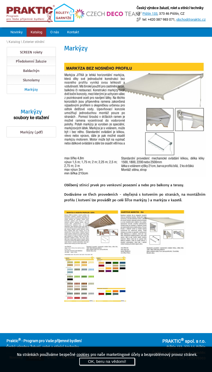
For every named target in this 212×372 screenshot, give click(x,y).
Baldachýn (31, 70)
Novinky (16, 32)
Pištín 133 (149, 14)
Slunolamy (31, 80)
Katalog (36, 32)
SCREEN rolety (31, 52)
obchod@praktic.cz (191, 19)
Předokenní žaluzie (31, 61)
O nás (54, 32)
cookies (83, 354)
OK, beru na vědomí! (107, 361)
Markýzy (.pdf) (31, 132)
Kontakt (73, 32)
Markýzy (31, 89)
